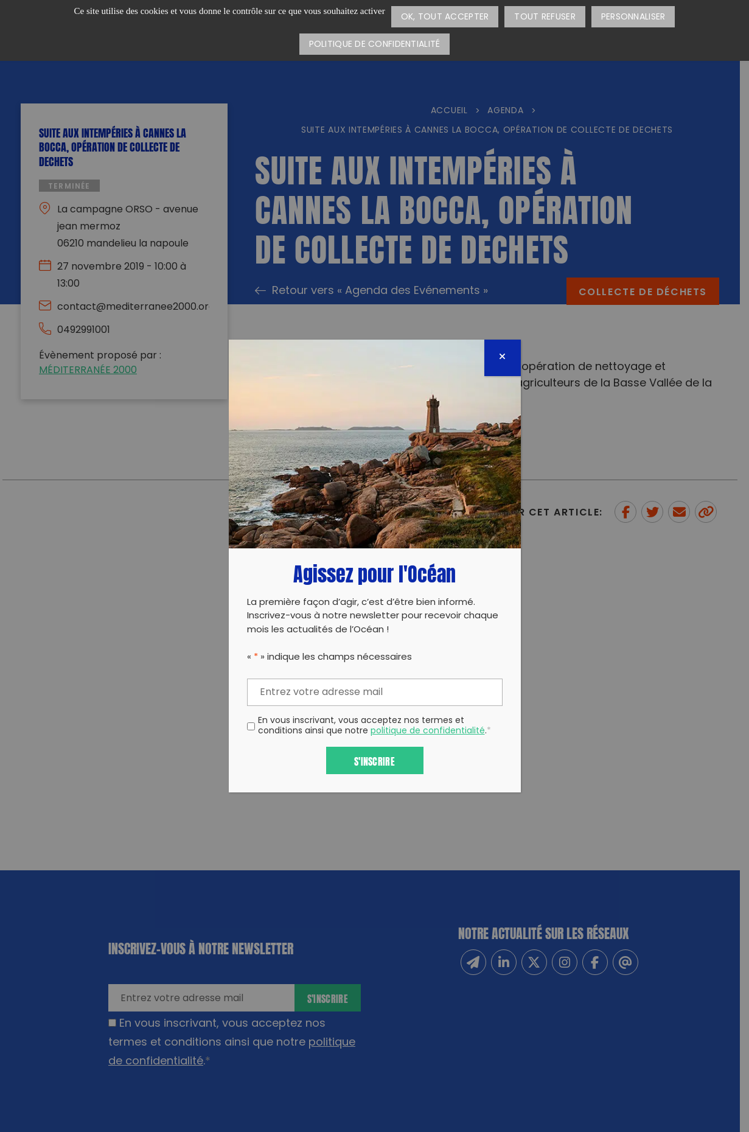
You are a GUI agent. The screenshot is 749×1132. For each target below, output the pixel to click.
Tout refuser (544, 17)
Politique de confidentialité (375, 45)
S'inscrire (374, 760)
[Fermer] (502, 358)
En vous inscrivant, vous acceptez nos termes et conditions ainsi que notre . (374, 726)
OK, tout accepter (445, 17)
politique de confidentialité (428, 731)
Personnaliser (633, 17)
